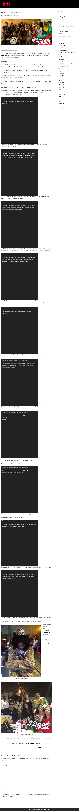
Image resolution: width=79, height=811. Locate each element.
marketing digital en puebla (65, 64)
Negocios (60, 71)
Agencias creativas (63, 31)
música (60, 68)
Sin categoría (61, 87)
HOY (39, 747)
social (59, 89)
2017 (59, 19)
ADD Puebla (61, 22)
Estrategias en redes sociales (66, 56)
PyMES (60, 80)
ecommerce (61, 45)
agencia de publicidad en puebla (67, 29)
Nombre (3, 787)
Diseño (60, 40)
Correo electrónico (24, 787)
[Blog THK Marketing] (5, 4)
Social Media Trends (63, 99)
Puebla (60, 78)
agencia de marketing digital (66, 26)
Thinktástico (61, 103)
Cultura (60, 38)
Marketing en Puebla (64, 66)
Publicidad (61, 75)
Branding (60, 33)
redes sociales (62, 82)
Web (37, 787)
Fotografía (61, 59)
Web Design (61, 108)
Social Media (61, 96)
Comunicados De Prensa (64, 36)
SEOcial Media (62, 85)
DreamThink (61, 43)
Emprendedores (62, 50)
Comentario (4, 765)
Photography (61, 73)
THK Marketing (6, 15)
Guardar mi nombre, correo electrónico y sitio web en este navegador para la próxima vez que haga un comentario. (26, 795)
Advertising (61, 24)
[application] (19, 120)
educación (61, 48)
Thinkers (28, 55)
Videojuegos (61, 106)
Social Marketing (62, 92)
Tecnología (61, 101)
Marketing (61, 61)
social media (61, 94)
